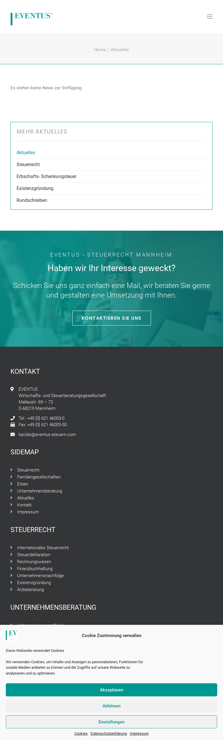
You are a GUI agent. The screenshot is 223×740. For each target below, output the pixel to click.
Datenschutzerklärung (109, 736)
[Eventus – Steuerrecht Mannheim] (31, 16)
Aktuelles (26, 152)
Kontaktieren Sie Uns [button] (112, 318)
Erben (22, 484)
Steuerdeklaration (33, 554)
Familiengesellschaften (39, 477)
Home (100, 49)
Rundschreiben (32, 200)
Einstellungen (111, 724)
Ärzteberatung (30, 589)
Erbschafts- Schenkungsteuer (46, 176)
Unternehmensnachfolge (40, 575)
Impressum (139, 736)
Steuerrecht (28, 164)
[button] (209, 16)
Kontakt (24, 505)
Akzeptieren (111, 692)
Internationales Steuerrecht (43, 547)
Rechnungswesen (34, 561)
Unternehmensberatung (39, 491)
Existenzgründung (35, 188)
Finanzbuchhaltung (35, 568)
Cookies (81, 736)
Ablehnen (111, 708)
